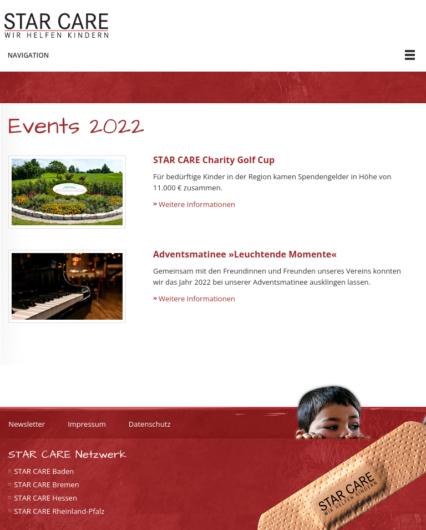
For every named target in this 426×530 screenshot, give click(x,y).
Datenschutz (150, 424)
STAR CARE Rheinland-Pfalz (59, 511)
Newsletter (26, 424)
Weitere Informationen (197, 204)
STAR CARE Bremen (46, 484)
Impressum (87, 424)
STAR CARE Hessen (45, 498)
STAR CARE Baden (44, 471)
